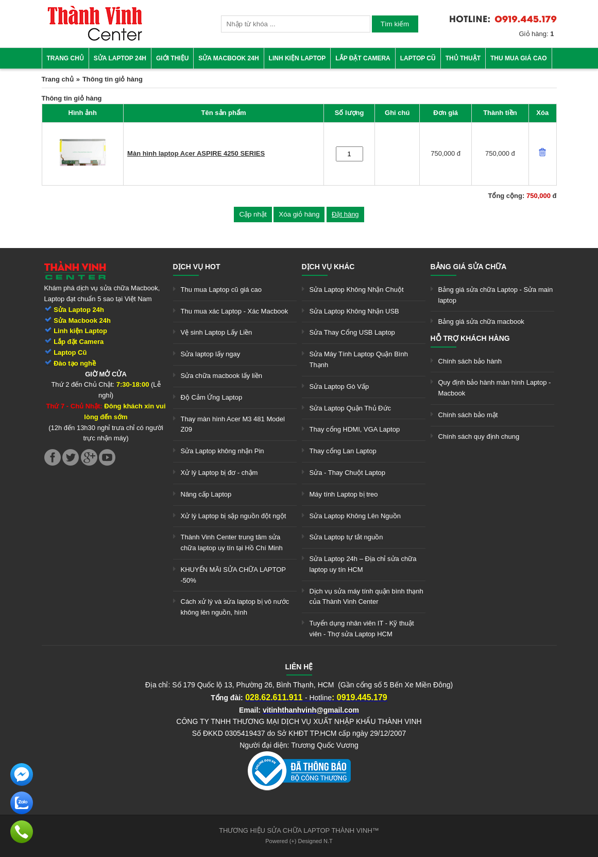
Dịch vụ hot (196, 266)
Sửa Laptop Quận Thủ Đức (350, 408)
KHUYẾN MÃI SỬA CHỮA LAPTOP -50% (233, 575)
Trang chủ (65, 58)
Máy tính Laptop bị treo (344, 494)
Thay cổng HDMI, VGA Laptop (355, 429)
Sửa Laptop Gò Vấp (339, 386)
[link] (95, 39)
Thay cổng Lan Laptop (343, 451)
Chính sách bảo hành (470, 361)
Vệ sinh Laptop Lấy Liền (216, 332)
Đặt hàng (345, 214)
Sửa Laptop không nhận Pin (222, 451)
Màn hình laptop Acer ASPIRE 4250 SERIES (196, 153)
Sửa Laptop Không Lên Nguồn (355, 516)
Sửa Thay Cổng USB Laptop (352, 332)
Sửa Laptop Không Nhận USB (354, 311)
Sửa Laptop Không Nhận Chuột (357, 289)
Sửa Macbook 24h (228, 58)
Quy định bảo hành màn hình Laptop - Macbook (494, 387)
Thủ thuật (463, 58)
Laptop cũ (418, 58)
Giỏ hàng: (536, 34)
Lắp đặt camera (362, 58)
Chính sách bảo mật (468, 415)
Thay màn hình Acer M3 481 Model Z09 (233, 424)
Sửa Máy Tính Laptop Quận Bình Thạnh (359, 359)
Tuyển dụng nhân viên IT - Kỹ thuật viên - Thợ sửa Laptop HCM (362, 628)
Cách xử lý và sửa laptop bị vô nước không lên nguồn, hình (235, 607)
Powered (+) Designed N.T (299, 841)
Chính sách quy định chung (479, 436)
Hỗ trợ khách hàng (470, 338)
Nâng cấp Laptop (206, 494)
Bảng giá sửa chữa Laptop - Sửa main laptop (495, 295)
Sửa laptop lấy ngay (211, 354)
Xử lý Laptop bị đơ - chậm (219, 472)
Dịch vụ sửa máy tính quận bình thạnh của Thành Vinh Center (366, 596)
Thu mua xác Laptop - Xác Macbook (234, 311)
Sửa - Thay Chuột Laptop (348, 472)
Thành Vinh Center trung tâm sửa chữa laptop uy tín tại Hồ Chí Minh (232, 542)
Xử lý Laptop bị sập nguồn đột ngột (233, 516)
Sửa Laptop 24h (120, 58)
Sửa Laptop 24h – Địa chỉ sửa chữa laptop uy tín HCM (363, 564)
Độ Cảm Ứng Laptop (212, 397)
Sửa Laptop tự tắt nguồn (346, 537)
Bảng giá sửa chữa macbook (481, 321)
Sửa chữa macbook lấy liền (221, 376)
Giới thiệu (172, 58)
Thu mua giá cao (518, 58)
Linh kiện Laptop (297, 58)
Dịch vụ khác (328, 266)
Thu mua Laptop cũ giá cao (221, 289)
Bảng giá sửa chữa (469, 266)
